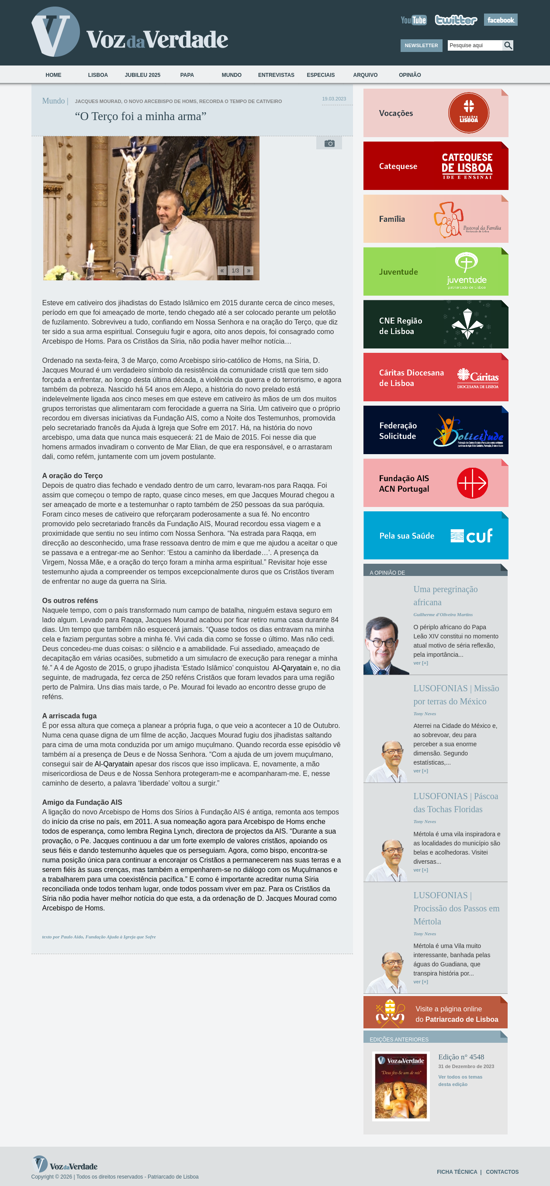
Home (54, 75)
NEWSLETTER (421, 45)
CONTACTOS (502, 1172)
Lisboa (98, 75)
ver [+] (421, 662)
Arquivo (365, 75)
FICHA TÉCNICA (457, 1172)
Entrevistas (276, 75)
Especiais (321, 75)
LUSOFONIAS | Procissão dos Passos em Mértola (457, 908)
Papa (187, 75)
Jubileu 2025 (142, 75)
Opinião (410, 75)
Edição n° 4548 (461, 1057)
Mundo (232, 75)
